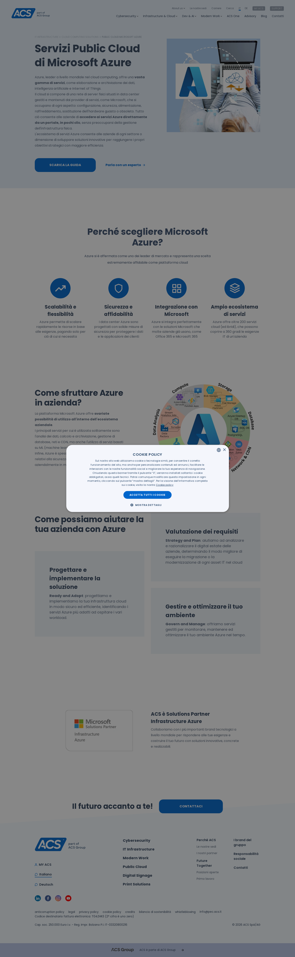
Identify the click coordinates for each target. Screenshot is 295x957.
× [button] (224, 449)
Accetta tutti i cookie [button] (147, 495)
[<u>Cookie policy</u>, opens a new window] (164, 485)
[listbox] (219, 450)
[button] (147, 505)
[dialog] (147, 478)
